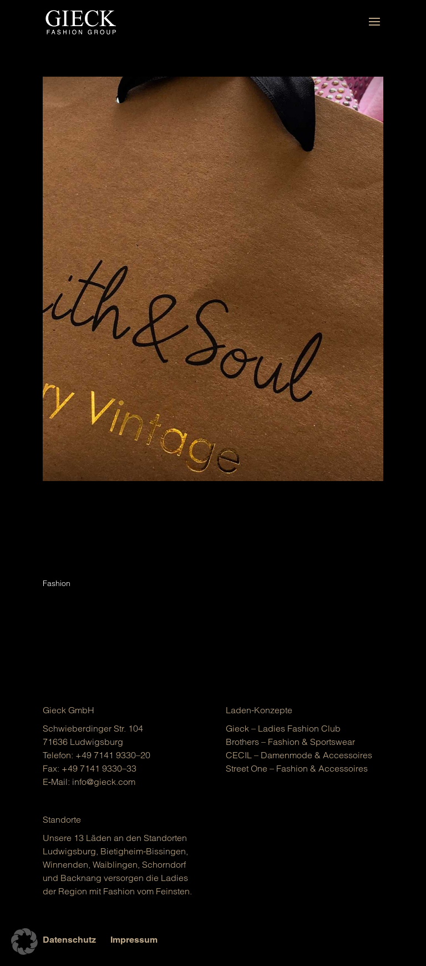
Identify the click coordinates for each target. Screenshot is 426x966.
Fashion (56, 583)
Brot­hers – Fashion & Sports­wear (290, 741)
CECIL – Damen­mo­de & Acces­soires (299, 754)
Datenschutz (69, 939)
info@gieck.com (103, 781)
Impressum (134, 939)
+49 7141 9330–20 (112, 754)
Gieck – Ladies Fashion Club (283, 728)
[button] (24, 941)
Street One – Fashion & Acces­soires (297, 768)
